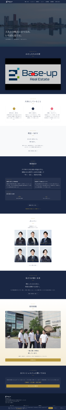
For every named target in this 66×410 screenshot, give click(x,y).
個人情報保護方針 (19, 408)
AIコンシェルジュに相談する (33, 386)
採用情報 (52, 1)
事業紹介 (37, 1)
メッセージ (32, 1)
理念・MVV (27, 1)
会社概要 (47, 1)
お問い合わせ (57, 1)
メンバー (42, 1)
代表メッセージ (25, 405)
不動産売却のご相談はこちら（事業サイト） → (33, 208)
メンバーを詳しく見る (32, 265)
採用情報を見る (33, 360)
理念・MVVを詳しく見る (32, 150)
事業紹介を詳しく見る (32, 205)
